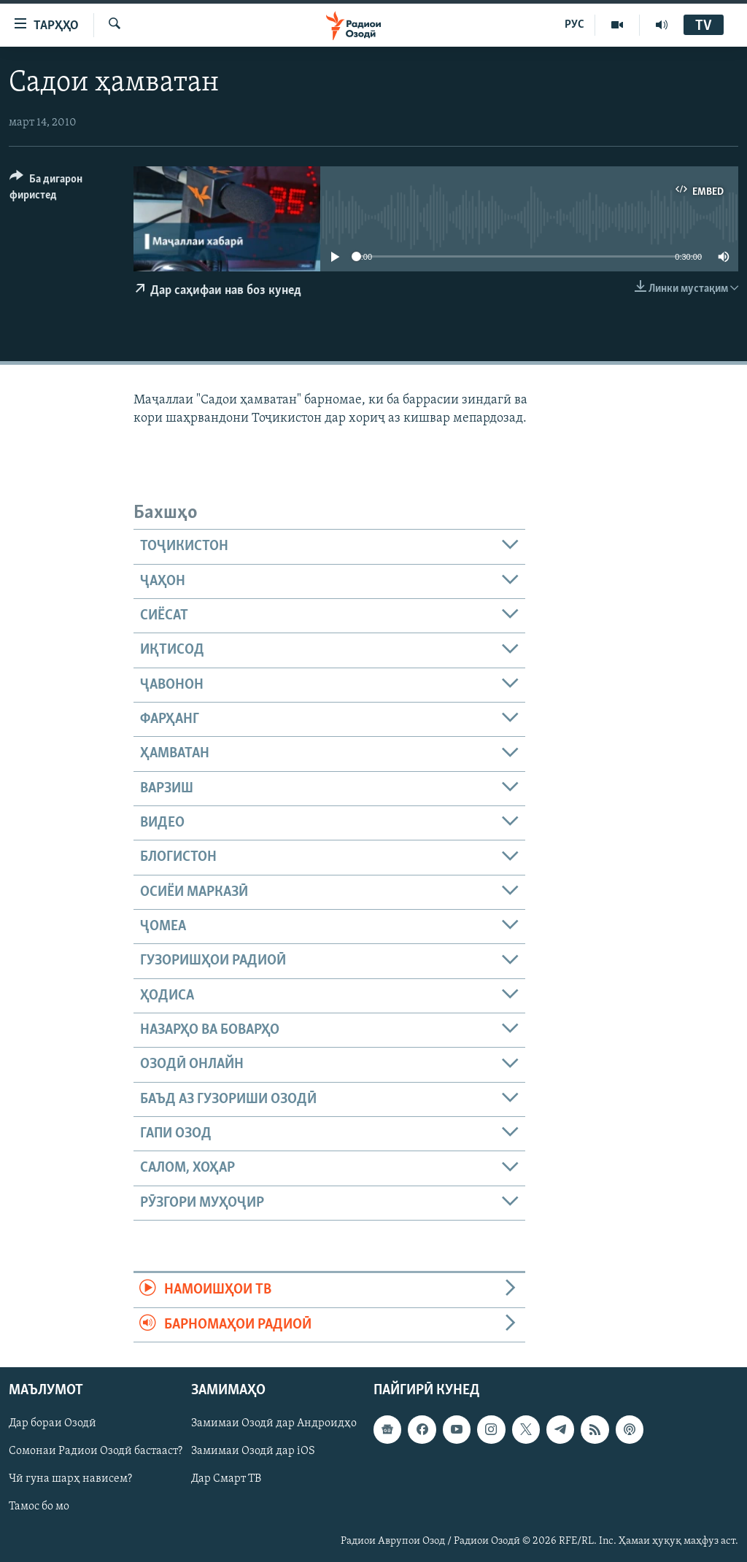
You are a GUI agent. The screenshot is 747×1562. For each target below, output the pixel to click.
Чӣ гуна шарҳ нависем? (70, 1479)
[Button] (62, 189)
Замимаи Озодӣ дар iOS (253, 1451)
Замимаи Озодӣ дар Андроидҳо (274, 1423)
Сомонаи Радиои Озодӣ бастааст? (95, 1451)
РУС (574, 25)
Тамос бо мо (39, 1506)
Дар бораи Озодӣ (52, 1423)
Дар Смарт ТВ (226, 1479)
